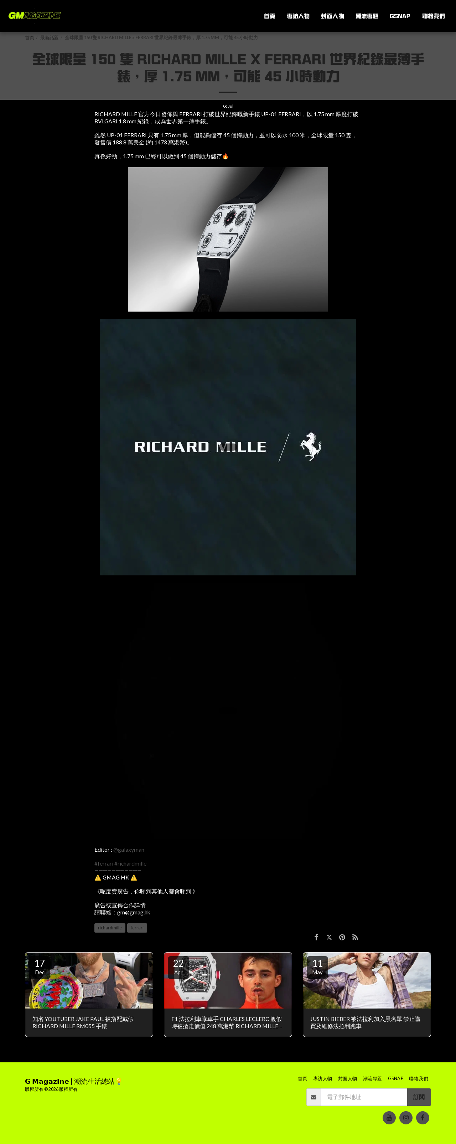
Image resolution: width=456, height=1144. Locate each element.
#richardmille (130, 863)
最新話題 (49, 37)
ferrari (137, 927)
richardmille (110, 927)
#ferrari (103, 863)
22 (178, 966)
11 (317, 966)
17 (39, 966)
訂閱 (419, 1097)
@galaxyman (128, 849)
